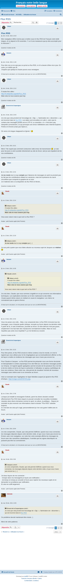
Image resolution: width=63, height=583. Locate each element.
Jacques (8, 53)
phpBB (26, 576)
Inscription (31, 6)
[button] (61, 23)
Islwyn (9, 26)
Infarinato (9, 494)
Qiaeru (40, 578)
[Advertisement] (31, 552)
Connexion (21, 6)
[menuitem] (12, 10)
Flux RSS (6, 19)
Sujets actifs (42, 6)
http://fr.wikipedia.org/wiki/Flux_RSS (13, 94)
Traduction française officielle (29, 578)
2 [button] (58, 23)
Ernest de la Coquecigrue (13, 105)
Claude (7, 191)
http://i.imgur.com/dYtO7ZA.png (19, 379)
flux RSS (19, 120)
